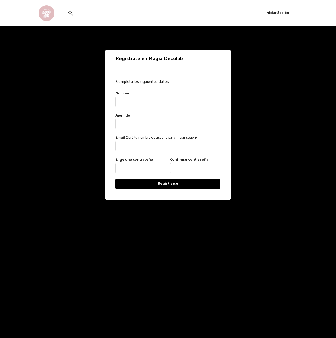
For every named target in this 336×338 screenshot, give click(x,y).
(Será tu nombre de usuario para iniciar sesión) (156, 138)
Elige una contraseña (134, 160)
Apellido (123, 116)
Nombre (122, 93)
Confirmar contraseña (189, 160)
